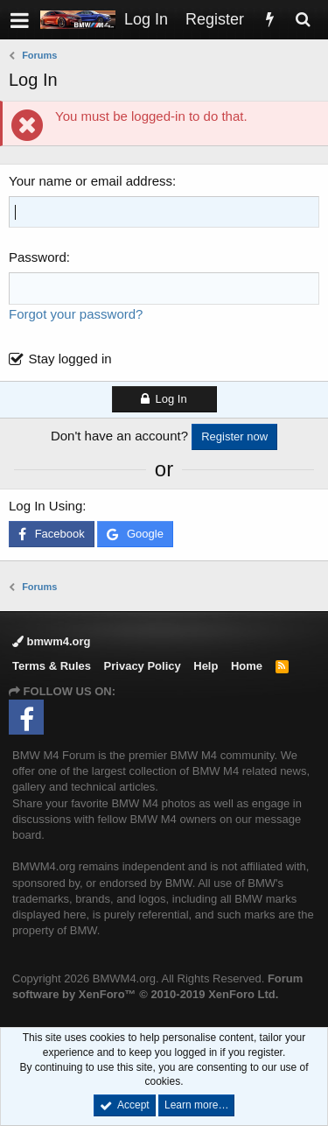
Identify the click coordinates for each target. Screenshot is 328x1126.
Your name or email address (90, 180)
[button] (19, 20)
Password (37, 257)
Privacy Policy (142, 665)
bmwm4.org (51, 641)
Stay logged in (70, 358)
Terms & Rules (51, 665)
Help (205, 665)
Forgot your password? (76, 313)
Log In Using (45, 505)
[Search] (302, 20)
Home (246, 665)
